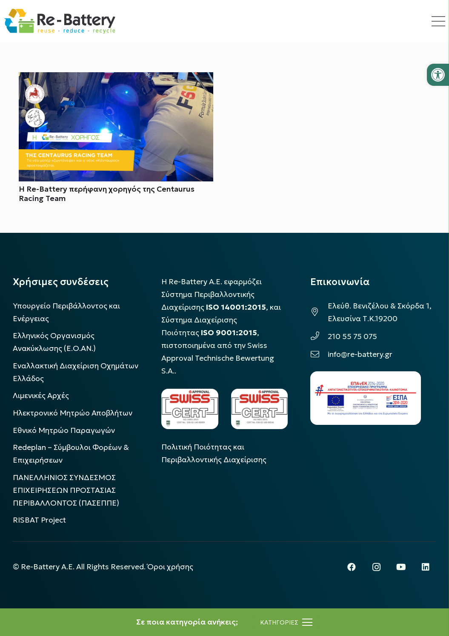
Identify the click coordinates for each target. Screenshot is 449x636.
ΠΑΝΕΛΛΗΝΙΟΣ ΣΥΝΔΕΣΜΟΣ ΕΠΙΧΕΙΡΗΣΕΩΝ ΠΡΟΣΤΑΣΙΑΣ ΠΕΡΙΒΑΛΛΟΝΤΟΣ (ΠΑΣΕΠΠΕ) (66, 490)
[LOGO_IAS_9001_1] (259, 409)
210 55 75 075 (352, 336)
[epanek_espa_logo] (365, 398)
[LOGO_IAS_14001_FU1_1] (189, 409)
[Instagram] (376, 567)
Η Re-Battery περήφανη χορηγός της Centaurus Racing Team (106, 194)
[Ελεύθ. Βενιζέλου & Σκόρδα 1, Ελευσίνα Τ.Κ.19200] (319, 312)
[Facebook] (351, 567)
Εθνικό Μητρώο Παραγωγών (64, 430)
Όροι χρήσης (170, 566)
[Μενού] (286, 622)
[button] (438, 75)
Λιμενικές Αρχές (41, 395)
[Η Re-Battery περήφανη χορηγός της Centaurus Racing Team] (116, 78)
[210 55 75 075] (319, 336)
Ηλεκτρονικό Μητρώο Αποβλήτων (72, 413)
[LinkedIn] (425, 567)
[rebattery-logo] (60, 21)
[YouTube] (401, 567)
